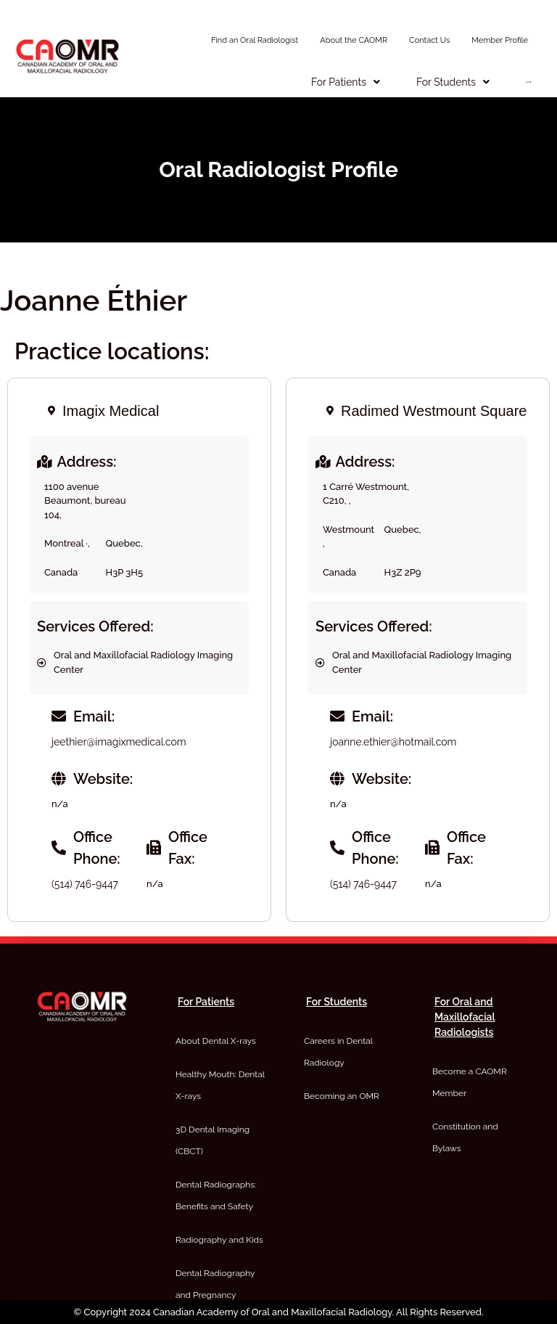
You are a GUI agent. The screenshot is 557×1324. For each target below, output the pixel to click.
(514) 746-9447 (84, 884)
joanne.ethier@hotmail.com (393, 742)
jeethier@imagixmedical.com (118, 742)
